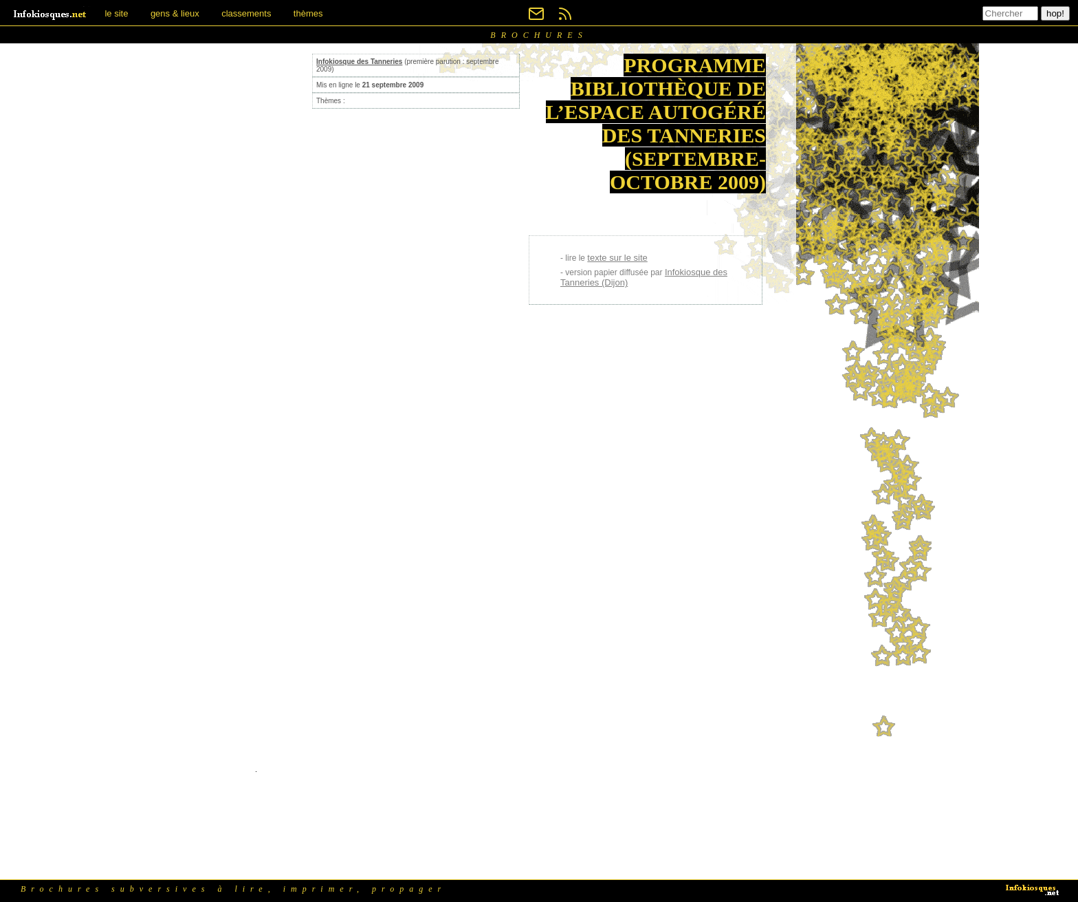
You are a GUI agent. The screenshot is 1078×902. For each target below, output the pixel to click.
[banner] (51, 13)
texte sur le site (617, 258)
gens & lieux (175, 13)
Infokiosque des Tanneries (359, 61)
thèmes (308, 13)
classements (246, 13)
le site (116, 13)
